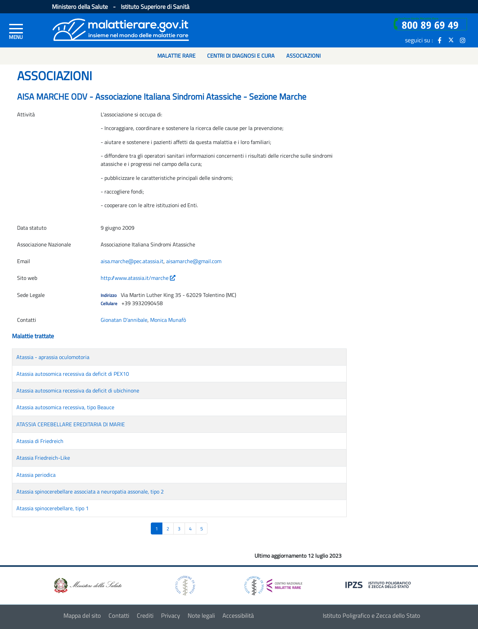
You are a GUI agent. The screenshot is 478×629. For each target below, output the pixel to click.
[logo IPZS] (379, 584)
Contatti (118, 615)
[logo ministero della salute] (87, 584)
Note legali (201, 615)
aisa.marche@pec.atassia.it (132, 261)
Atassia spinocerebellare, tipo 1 (52, 508)
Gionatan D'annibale (124, 320)
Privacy (170, 615)
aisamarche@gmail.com (193, 261)
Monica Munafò (168, 320)
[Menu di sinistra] (16, 31)
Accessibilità (238, 615)
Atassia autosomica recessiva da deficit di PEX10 (72, 374)
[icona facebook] (439, 40)
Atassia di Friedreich (39, 441)
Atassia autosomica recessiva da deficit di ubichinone (77, 390)
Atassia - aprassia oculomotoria (52, 357)
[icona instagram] (463, 40)
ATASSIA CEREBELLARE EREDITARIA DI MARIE (70, 424)
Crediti (145, 615)
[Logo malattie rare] (121, 28)
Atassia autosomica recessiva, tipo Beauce (65, 407)
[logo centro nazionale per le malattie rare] (273, 583)
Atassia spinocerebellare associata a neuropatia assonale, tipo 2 (90, 491)
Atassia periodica (36, 475)
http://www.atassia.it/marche (138, 278)
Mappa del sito (82, 615)
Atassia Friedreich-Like (43, 458)
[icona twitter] (451, 40)
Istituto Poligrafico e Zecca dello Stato (371, 615)
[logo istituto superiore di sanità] (184, 584)
